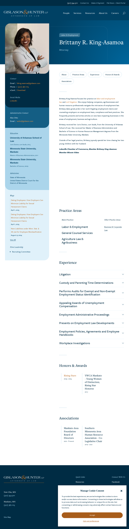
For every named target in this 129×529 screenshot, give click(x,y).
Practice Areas (78, 74)
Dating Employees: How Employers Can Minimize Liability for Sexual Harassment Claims (27, 203)
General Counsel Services (77, 233)
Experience (94, 74)
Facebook (116, 481)
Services (77, 13)
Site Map (7, 517)
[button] (121, 491)
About (64, 74)
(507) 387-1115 (23, 86)
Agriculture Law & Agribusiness (72, 240)
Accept (92, 515)
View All (13, 240)
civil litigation (71, 102)
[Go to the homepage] (26, 13)
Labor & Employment (75, 227)
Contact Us (84, 3)
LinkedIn (13, 100)
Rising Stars (70, 375)
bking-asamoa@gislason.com (28, 83)
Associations (66, 81)
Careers (115, 13)
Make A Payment (97, 3)
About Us (103, 13)
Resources (90, 13)
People (66, 13)
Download (21, 90)
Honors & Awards (112, 74)
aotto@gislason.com (25, 121)
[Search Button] (124, 13)
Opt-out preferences (91, 521)
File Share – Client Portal (116, 3)
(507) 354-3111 (72, 3)
